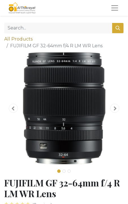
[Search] (118, 28)
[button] (13, 108)
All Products (18, 39)
